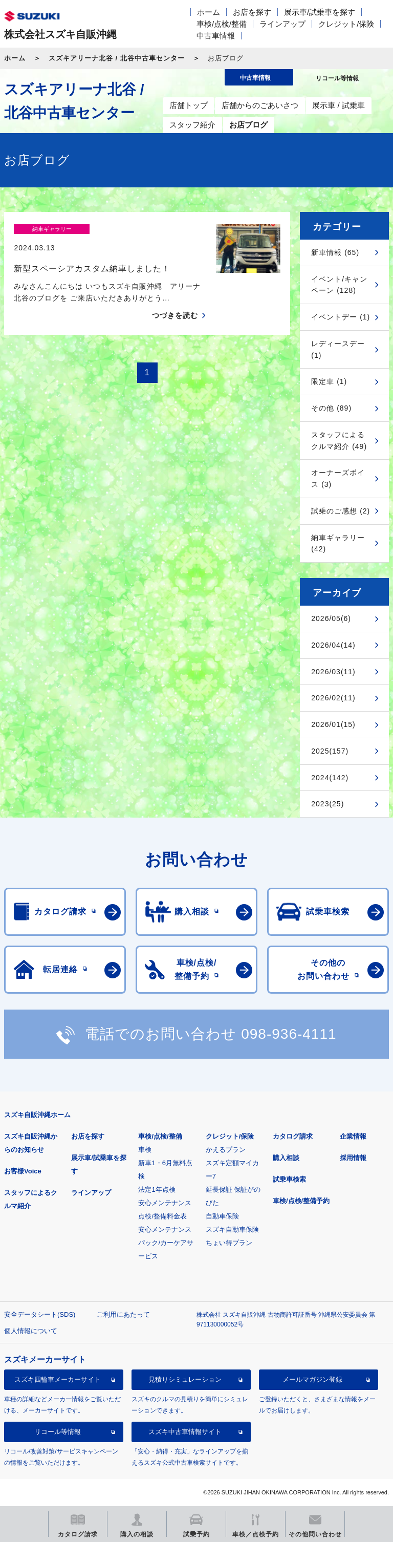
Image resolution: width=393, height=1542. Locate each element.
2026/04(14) (333, 645)
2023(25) (327, 804)
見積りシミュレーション (185, 1379)
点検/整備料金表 (162, 1216)
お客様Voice (22, 1171)
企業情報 (353, 1136)
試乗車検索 (289, 1179)
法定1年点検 (156, 1189)
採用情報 (353, 1158)
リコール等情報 (57, 1432)
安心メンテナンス (164, 1203)
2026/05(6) (331, 618)
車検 (144, 1149)
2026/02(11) (333, 698)
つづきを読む (175, 297)
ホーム (208, 12)
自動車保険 (222, 1216)
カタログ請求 (293, 1136)
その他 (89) (331, 408)
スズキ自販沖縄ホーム (37, 1115)
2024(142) (329, 778)
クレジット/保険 (346, 24)
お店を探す (252, 12)
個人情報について (30, 1331)
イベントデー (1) (340, 317)
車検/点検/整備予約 (301, 1201)
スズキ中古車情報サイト (185, 1432)
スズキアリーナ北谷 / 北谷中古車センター (117, 58)
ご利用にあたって (123, 1314)
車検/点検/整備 (221, 24)
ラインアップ (282, 24)
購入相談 (286, 1158)
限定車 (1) (329, 381)
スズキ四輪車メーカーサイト (57, 1379)
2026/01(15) (333, 724)
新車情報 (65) (335, 252)
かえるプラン (226, 1149)
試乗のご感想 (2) (340, 511)
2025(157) (329, 751)
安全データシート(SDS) (39, 1314)
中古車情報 (215, 35)
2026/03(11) (333, 672)
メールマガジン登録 (312, 1379)
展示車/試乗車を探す (319, 12)
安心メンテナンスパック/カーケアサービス (165, 1243)
